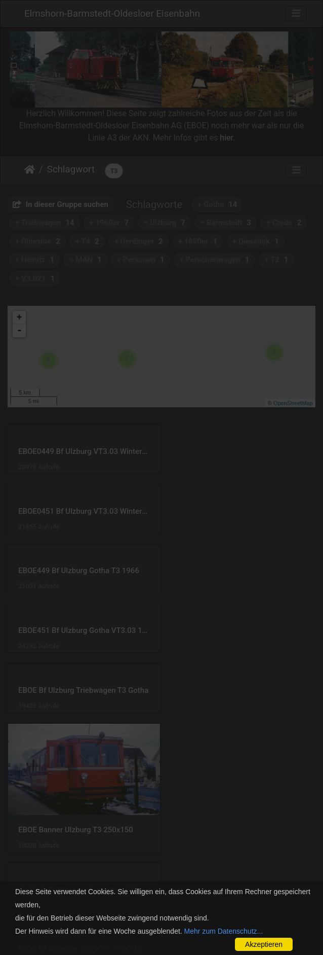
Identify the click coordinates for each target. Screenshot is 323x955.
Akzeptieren (263, 944)
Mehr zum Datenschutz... (223, 931)
